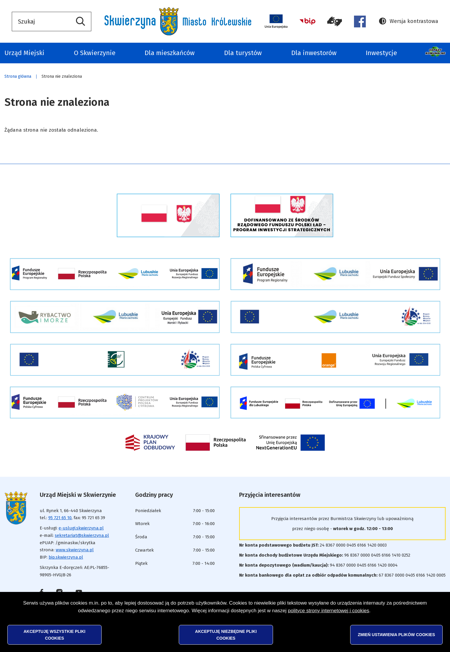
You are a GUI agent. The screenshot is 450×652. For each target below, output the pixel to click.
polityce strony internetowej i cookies (328, 610)
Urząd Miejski (24, 53)
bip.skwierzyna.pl (66, 557)
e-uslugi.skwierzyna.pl (81, 528)
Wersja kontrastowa (408, 21)
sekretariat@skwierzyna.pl (82, 535)
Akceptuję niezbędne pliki (226, 634)
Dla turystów (243, 53)
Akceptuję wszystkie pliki (54, 634)
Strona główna (17, 76)
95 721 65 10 (60, 517)
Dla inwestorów (314, 53)
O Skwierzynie (94, 53)
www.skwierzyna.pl (75, 549)
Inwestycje (381, 53)
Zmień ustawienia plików (396, 634)
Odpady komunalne (436, 53)
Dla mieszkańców (170, 53)
